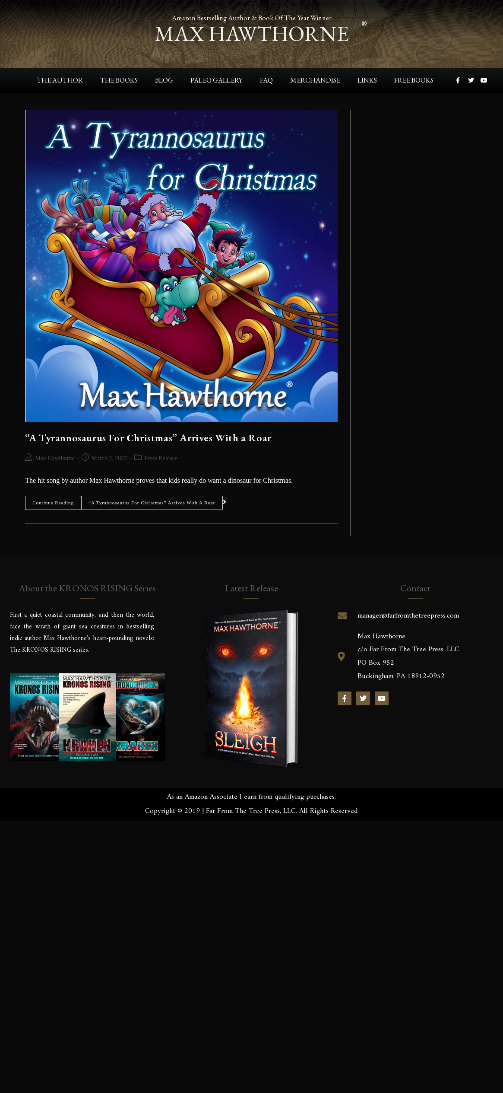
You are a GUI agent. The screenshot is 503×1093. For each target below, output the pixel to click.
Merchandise (315, 79)
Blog (164, 79)
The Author (60, 79)
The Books (119, 79)
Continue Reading (53, 500)
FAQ (266, 79)
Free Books (413, 79)
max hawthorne (252, 32)
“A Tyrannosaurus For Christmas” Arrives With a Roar (148, 437)
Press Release (160, 458)
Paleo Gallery (216, 79)
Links (367, 79)
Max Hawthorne (54, 458)
